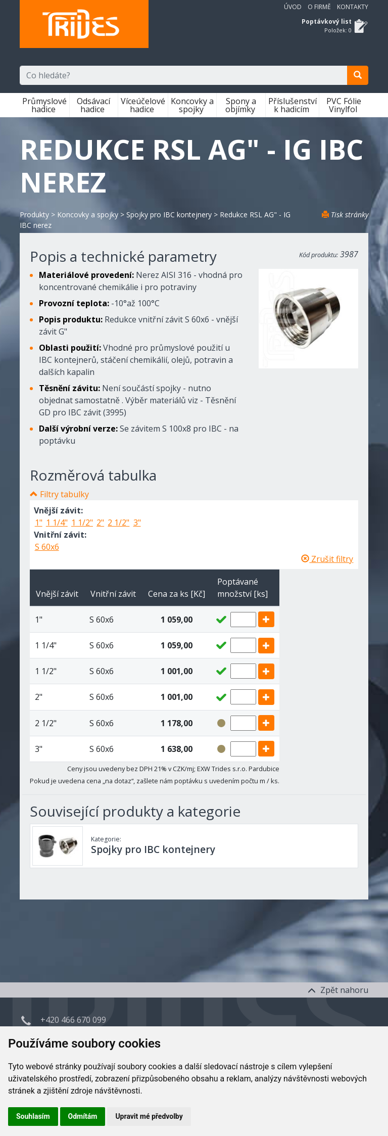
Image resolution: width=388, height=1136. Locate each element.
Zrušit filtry (327, 558)
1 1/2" (82, 522)
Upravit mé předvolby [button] (148, 1116)
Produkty (34, 214)
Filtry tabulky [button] (64, 494)
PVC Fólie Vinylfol (343, 105)
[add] (266, 619)
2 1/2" (118, 522)
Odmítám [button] (83, 1116)
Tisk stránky (345, 214)
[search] (357, 75)
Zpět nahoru (338, 990)
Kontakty (352, 7)
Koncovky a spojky (192, 105)
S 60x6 (47, 546)
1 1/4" (57, 522)
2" (100, 522)
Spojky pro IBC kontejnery (169, 214)
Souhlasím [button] (33, 1116)
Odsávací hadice (93, 105)
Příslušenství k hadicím (292, 105)
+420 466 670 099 (73, 1019)
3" (137, 522)
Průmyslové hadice (44, 105)
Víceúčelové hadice (143, 105)
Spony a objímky (241, 105)
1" (38, 522)
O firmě (319, 7)
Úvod (293, 7)
